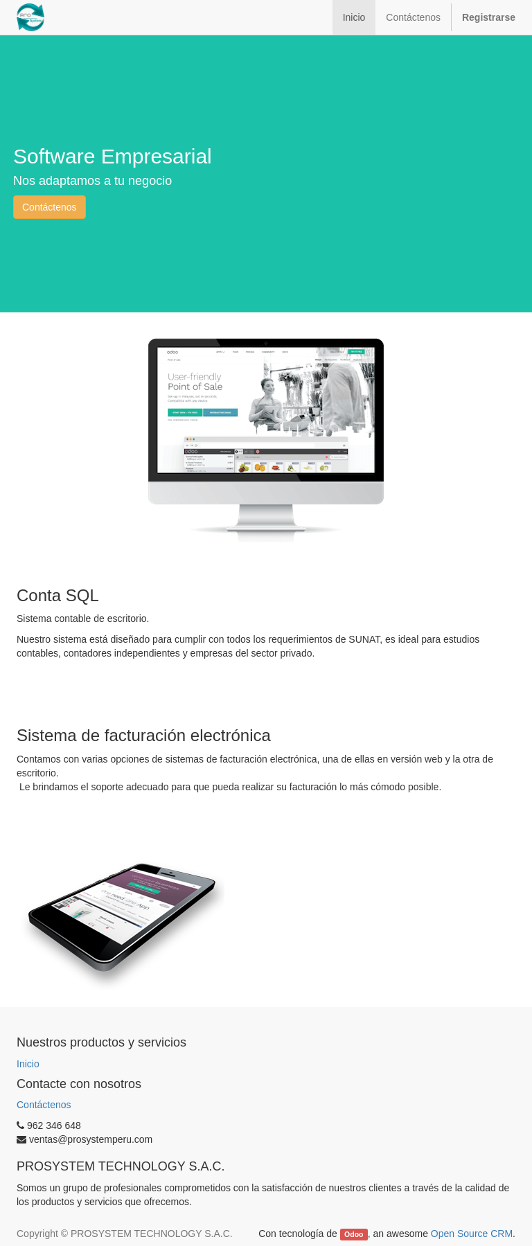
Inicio (28, 1063)
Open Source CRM (472, 1233)
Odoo (353, 1234)
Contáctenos (49, 207)
